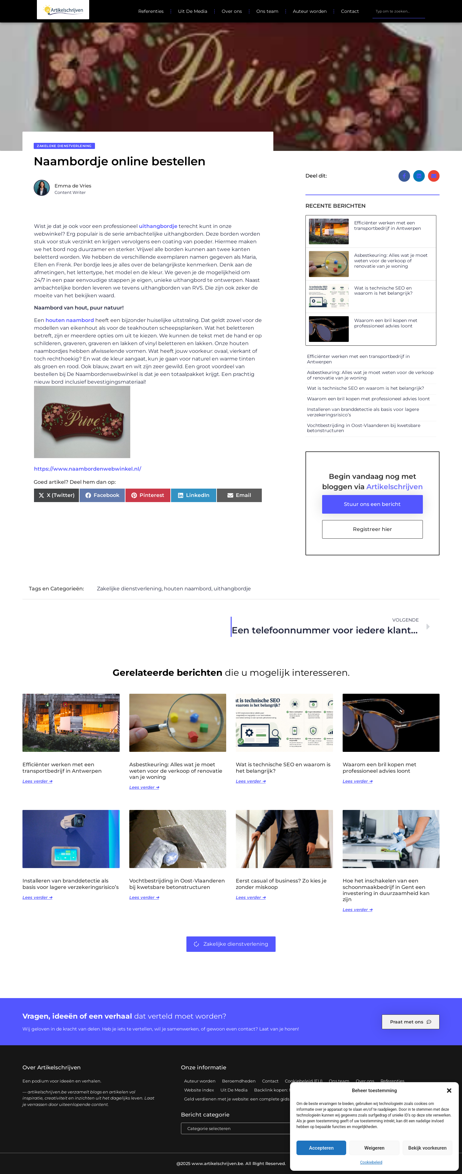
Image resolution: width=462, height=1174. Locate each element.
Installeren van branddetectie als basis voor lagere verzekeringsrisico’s (363, 412)
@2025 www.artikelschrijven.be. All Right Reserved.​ (231, 1163)
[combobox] (398, 11)
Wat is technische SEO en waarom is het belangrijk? (383, 290)
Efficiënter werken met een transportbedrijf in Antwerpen (387, 225)
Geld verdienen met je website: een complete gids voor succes (249, 1098)
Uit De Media (192, 11)
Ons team (267, 11)
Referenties (151, 11)
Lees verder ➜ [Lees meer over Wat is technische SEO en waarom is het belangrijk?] (251, 781)
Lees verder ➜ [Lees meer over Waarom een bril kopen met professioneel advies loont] (357, 781)
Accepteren (321, 1148)
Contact (350, 11)
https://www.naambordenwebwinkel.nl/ (87, 469)
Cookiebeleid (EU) (303, 1080)
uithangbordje (158, 226)
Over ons (232, 11)
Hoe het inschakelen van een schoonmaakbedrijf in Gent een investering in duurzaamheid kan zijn (386, 890)
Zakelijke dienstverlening (64, 146)
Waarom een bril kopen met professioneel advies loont (385, 323)
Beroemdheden (239, 1080)
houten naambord (70, 320)
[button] (449, 1090)
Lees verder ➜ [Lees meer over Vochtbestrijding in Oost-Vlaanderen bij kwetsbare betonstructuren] (144, 897)
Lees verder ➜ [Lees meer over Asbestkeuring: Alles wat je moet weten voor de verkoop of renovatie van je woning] (144, 787)
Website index (199, 1089)
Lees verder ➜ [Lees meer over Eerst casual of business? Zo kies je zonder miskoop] (251, 897)
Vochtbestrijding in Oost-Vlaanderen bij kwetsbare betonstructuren (363, 428)
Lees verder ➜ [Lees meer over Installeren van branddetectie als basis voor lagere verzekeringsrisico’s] (37, 897)
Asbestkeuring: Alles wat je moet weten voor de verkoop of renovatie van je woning (391, 260)
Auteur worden (310, 11)
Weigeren (374, 1148)
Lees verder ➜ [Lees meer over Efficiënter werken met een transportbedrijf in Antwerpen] (37, 781)
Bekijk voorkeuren (427, 1148)
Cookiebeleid (371, 1162)
